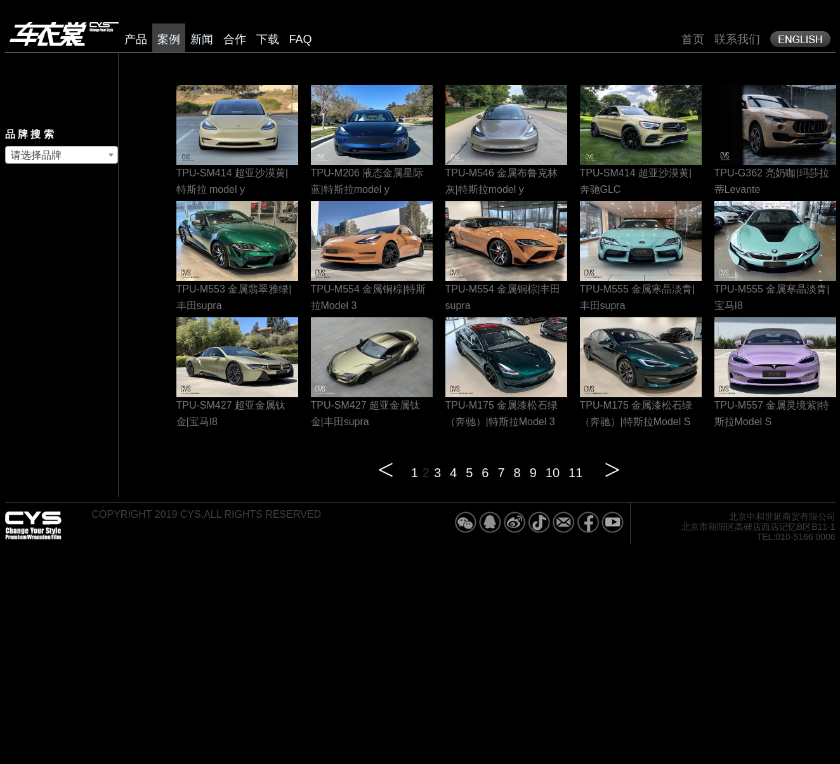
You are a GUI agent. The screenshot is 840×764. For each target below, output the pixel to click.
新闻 (201, 39)
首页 (692, 39)
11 (575, 473)
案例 (168, 39)
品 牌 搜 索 (29, 134)
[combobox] (61, 155)
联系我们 (737, 39)
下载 (267, 39)
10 (553, 473)
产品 (135, 39)
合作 (234, 39)
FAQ (300, 39)
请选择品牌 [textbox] (36, 155)
